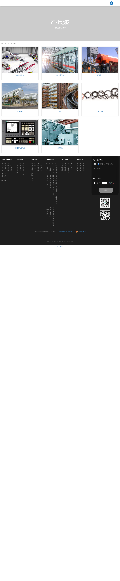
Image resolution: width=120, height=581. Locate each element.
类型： (95, 164)
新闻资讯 (34, 159)
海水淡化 (20, 111)
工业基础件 (100, 111)
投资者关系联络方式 (53, 216)
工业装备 (12, 43)
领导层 (5, 166)
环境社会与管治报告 (53, 185)
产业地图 (19, 159)
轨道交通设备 (60, 75)
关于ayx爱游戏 (6, 159)
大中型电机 (60, 148)
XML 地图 (60, 247)
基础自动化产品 (20, 148)
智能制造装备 (20, 75)
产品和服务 (17, 168)
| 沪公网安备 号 (79, 231)
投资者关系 (50, 159)
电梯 (60, 111)
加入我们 (64, 159)
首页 (6, 43)
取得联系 (79, 159)
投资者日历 (47, 180)
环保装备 (100, 75)
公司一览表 (53, 168)
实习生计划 (68, 168)
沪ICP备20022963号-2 (65, 231)
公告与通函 (56, 168)
